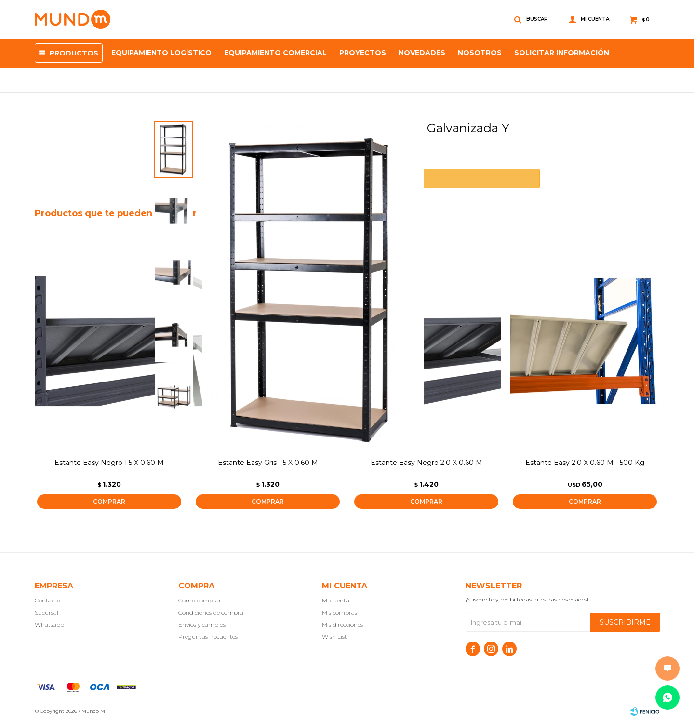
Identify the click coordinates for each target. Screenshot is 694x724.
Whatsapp (49, 624)
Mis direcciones (342, 624)
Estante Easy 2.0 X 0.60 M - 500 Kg (584, 462)
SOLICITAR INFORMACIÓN (561, 52)
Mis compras (339, 612)
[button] (647, 371)
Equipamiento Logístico (161, 52)
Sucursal (46, 612)
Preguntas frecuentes (208, 636)
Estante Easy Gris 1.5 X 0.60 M (268, 462)
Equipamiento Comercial (275, 52)
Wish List (334, 636)
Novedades (422, 52)
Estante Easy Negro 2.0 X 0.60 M (426, 462)
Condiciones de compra (210, 612)
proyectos (362, 52)
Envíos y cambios (202, 624)
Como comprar (199, 600)
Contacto (47, 600)
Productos (74, 53)
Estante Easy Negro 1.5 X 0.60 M (109, 462)
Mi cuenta (335, 600)
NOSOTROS (480, 52)
